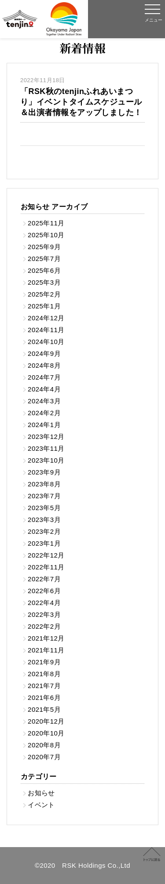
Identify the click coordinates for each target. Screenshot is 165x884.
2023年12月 (46, 436)
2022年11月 (46, 567)
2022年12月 (46, 555)
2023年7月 (44, 496)
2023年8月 (44, 484)
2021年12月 (46, 638)
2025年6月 (44, 270)
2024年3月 (44, 401)
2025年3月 (44, 282)
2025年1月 (44, 306)
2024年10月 (46, 341)
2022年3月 (44, 614)
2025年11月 (46, 223)
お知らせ (41, 793)
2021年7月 (44, 685)
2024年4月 (44, 389)
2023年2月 (44, 531)
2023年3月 (44, 519)
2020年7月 (44, 757)
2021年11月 (46, 650)
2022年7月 (44, 579)
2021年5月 (44, 709)
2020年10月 (46, 733)
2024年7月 (44, 377)
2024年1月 (44, 424)
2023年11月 (46, 448)
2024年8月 (44, 365)
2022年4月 (44, 602)
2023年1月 (44, 543)
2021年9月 (44, 662)
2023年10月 (46, 460)
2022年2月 (44, 626)
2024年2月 (44, 413)
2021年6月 (44, 697)
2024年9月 (44, 353)
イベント (41, 804)
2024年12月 (46, 318)
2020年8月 (44, 745)
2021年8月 (44, 673)
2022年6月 (44, 590)
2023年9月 (44, 472)
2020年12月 (46, 721)
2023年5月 (44, 507)
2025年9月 (44, 246)
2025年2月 (44, 294)
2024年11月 (46, 329)
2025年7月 (44, 258)
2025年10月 (46, 235)
